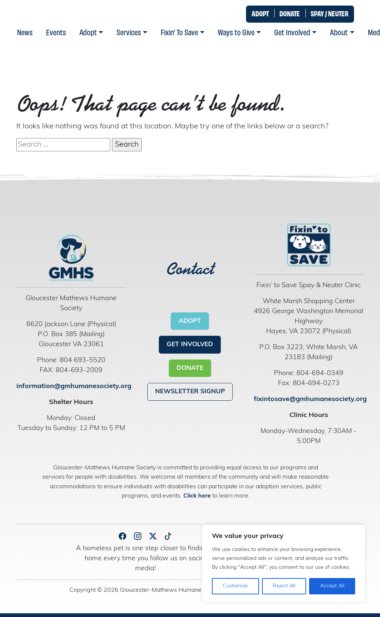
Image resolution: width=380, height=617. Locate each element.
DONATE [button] (190, 368)
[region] (283, 563)
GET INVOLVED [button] (190, 344)
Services (129, 32)
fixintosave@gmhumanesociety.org (310, 399)
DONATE (289, 13)
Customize (235, 586)
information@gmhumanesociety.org (73, 386)
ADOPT (260, 13)
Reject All (284, 586)
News (25, 32)
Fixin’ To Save (179, 32)
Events (56, 32)
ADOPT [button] (189, 321)
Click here (197, 496)
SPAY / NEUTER (329, 13)
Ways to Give (236, 32)
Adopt (88, 32)
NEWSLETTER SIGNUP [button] (190, 391)
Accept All (332, 586)
